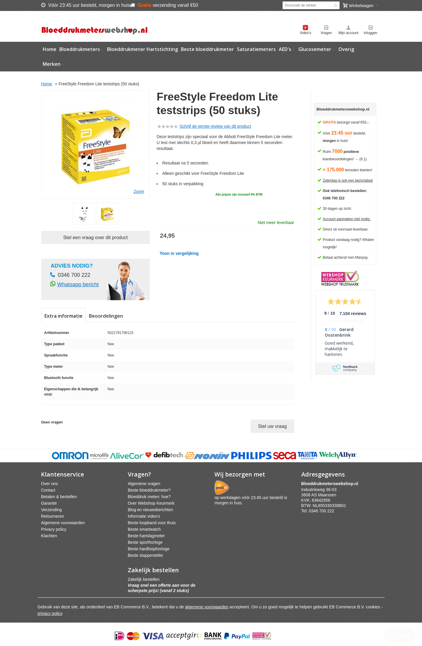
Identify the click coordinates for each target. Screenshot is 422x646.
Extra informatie (63, 316)
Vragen (326, 33)
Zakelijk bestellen (144, 579)
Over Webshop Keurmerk (151, 503)
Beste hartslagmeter (146, 535)
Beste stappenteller (145, 555)
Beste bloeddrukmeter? (149, 490)
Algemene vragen (144, 483)
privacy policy (50, 613)
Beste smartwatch (144, 529)
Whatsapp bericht (78, 284)
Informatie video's (144, 516)
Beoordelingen (106, 316)
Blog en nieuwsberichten (150, 509)
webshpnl (331, 483)
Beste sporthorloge (145, 542)
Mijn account (348, 33)
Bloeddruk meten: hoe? (149, 496)
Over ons (49, 483)
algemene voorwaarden (206, 607)
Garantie (49, 503)
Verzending (51, 509)
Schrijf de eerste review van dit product (215, 126)
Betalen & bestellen (59, 496)
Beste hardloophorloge (149, 548)
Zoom (138, 191)
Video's (305, 33)
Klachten (49, 535)
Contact (48, 490)
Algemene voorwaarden (63, 522)
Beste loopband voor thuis (152, 522)
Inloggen (370, 33)
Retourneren (52, 516)
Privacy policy (53, 529)
